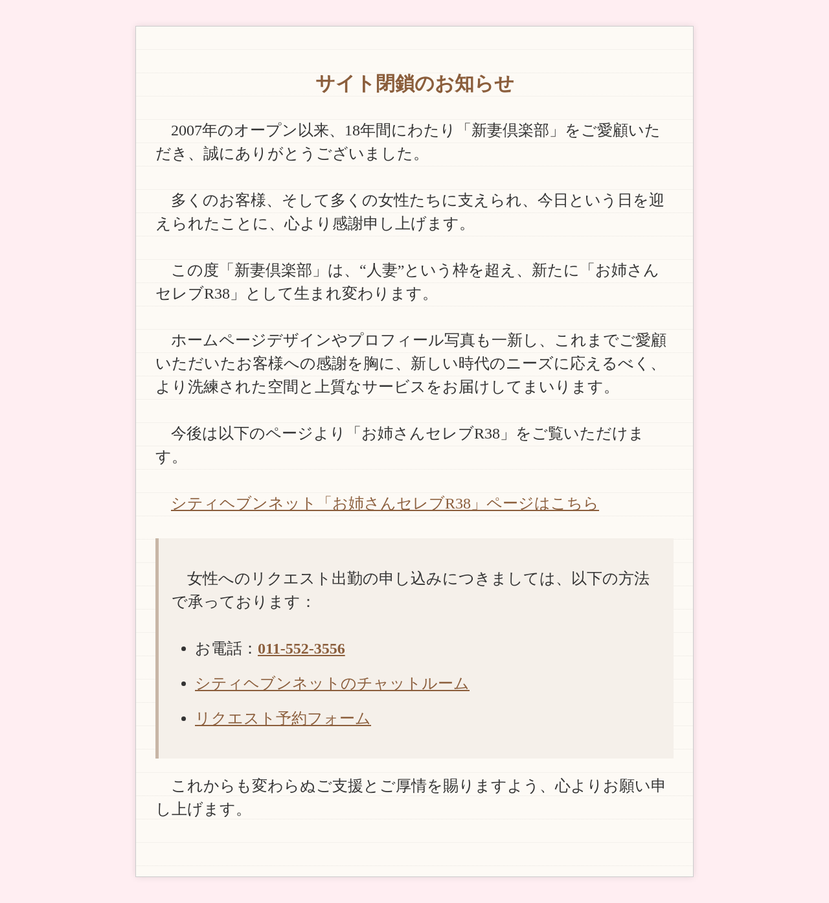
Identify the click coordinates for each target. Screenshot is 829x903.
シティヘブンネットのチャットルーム (332, 683)
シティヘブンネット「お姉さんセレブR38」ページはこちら (385, 503)
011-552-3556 (301, 648)
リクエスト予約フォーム (283, 718)
